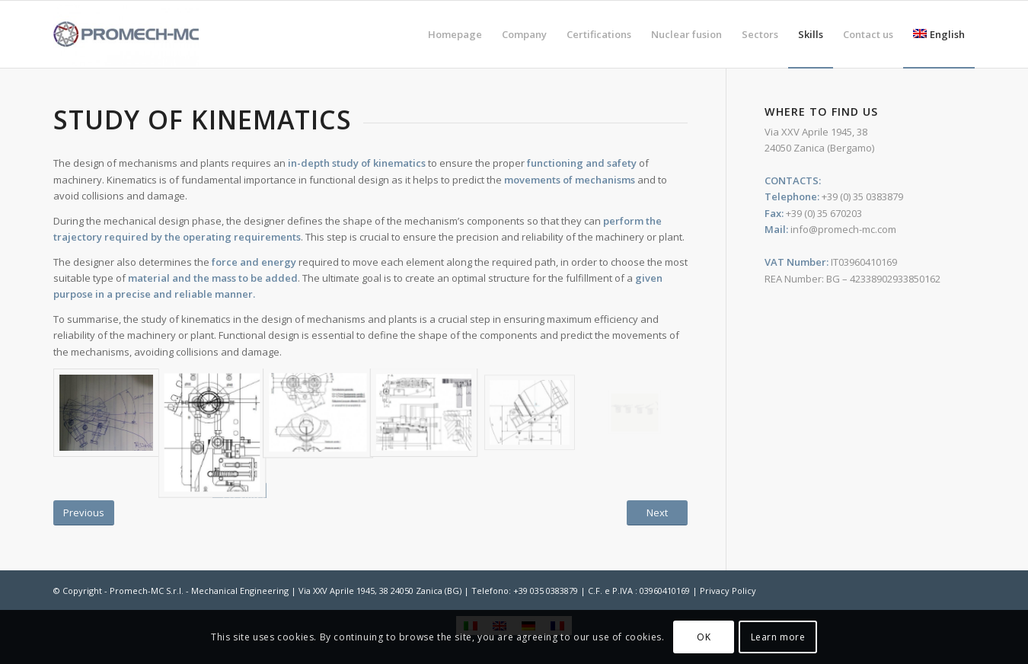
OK (703, 636)
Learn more (778, 636)
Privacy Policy (728, 590)
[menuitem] (455, 34)
